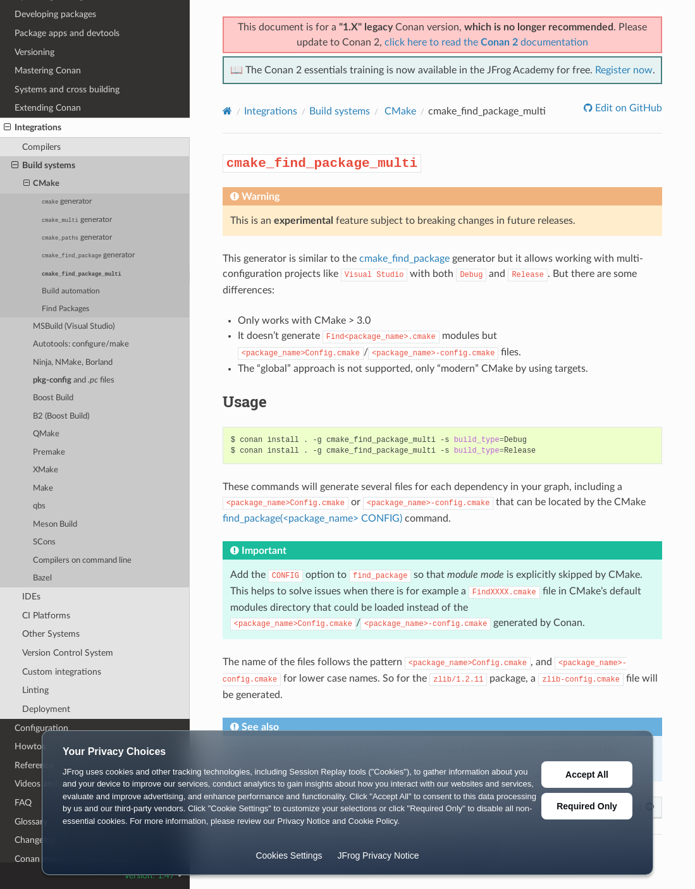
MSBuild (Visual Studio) (73, 326)
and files (73, 380)
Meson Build (55, 524)
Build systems (43, 165)
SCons (44, 542)
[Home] (227, 111)
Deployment (46, 709)
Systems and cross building (67, 89)
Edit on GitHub (627, 108)
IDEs (31, 596)
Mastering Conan (48, 70)
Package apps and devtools (67, 33)
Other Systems (51, 634)
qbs (39, 506)
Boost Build (53, 398)
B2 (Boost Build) (61, 416)
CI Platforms (46, 615)
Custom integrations (61, 672)
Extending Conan (48, 108)
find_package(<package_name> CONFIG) (312, 518)
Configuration (41, 728)
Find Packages (65, 308)
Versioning (34, 52)
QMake (46, 434)
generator (67, 201)
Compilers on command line (82, 560)
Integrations (32, 127)
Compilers (41, 147)
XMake (45, 470)
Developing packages (55, 14)
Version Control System (67, 653)
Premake (49, 452)
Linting (35, 690)
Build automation (71, 291)
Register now (624, 70)
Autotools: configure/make (81, 344)
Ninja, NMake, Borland (73, 363)
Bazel (42, 578)
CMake (41, 184)
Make (43, 488)
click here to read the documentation (486, 42)
